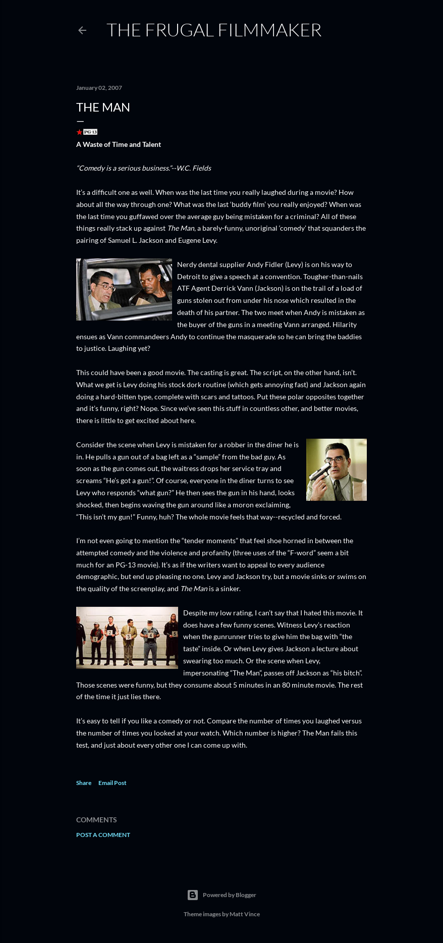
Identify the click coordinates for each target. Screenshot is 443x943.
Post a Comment (103, 835)
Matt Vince (245, 914)
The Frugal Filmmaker (214, 29)
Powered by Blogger (221, 895)
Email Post (112, 783)
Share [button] (83, 783)
